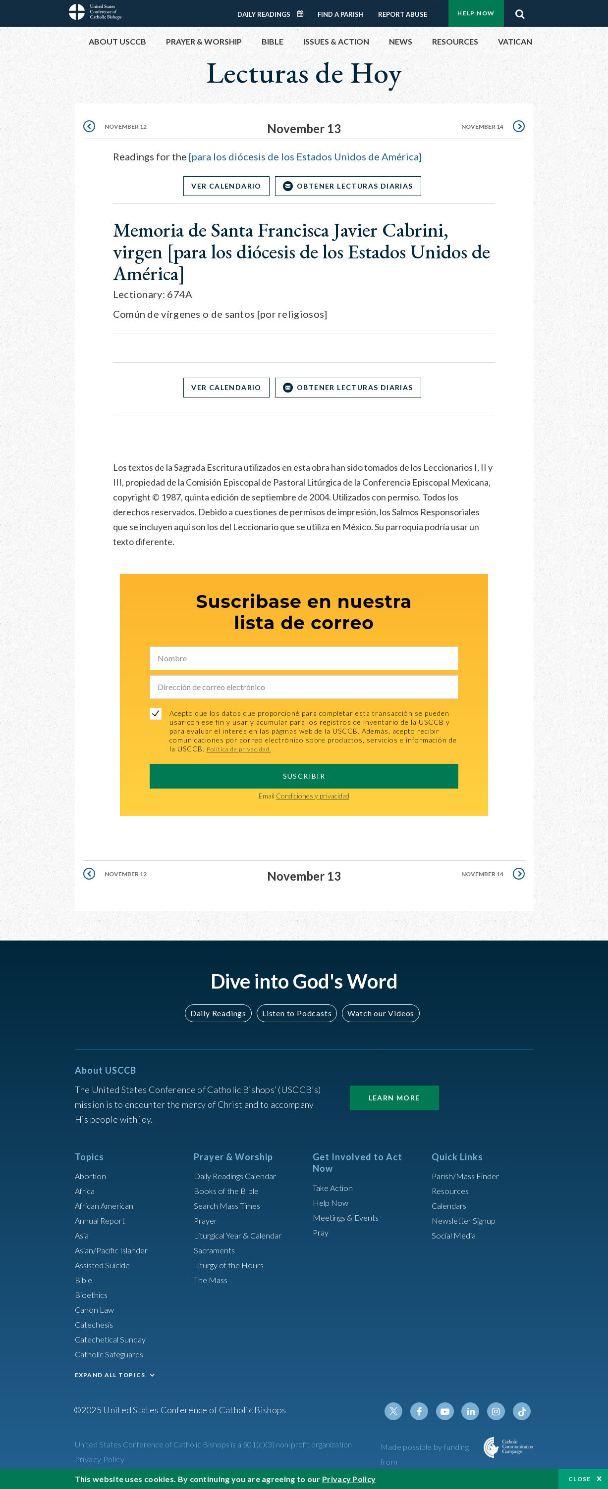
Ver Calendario (223, 186)
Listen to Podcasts (296, 1013)
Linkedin (475, 1411)
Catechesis (96, 1324)
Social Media (456, 1235)
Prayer (207, 1220)
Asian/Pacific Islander (116, 1249)
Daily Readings (263, 14)
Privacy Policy (100, 1459)
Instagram (499, 1411)
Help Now (476, 13)
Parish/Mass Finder (469, 1175)
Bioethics (93, 1294)
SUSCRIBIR (304, 776)
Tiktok (523, 1411)
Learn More (394, 1097)
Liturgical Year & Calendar (244, 1235)
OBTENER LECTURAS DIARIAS (358, 186)
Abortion (92, 1175)
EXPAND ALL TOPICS (110, 1375)
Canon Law (95, 1309)
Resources (452, 1190)
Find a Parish (341, 14)
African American (107, 1205)
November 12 (128, 128)
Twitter (404, 1411)
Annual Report (102, 1220)
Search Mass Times (230, 1205)
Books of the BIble (229, 1190)
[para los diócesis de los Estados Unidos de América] (305, 156)
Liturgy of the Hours (232, 1264)
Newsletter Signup (468, 1220)
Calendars (451, 1205)
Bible (85, 1279)
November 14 (479, 128)
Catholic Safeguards (113, 1353)
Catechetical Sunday (114, 1339)
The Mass (212, 1279)
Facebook (428, 1411)
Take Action (335, 1187)
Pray (322, 1232)
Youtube (451, 1411)
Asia (83, 1235)
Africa (86, 1190)
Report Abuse (402, 14)
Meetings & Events (350, 1217)
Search (520, 11)
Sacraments (216, 1249)
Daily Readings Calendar (303, 14)
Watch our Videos (376, 1013)
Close (579, 1479)
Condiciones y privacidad (312, 796)
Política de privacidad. (243, 748)
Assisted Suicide (106, 1264)
